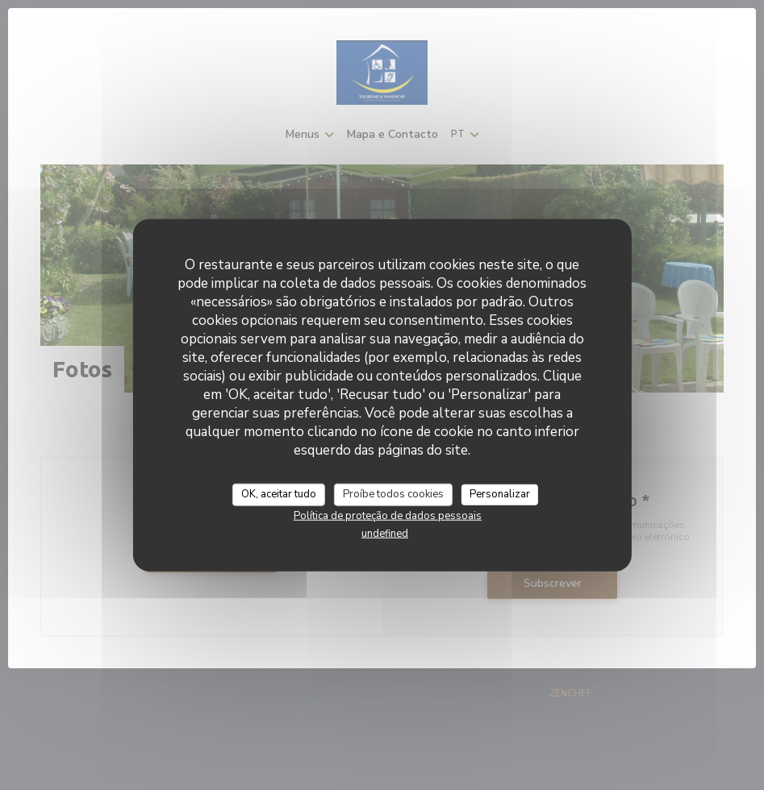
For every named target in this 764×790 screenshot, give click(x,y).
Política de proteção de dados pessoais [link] (388, 515)
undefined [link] (384, 533)
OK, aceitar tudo (278, 494)
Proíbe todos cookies (393, 494)
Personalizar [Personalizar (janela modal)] (500, 494)
